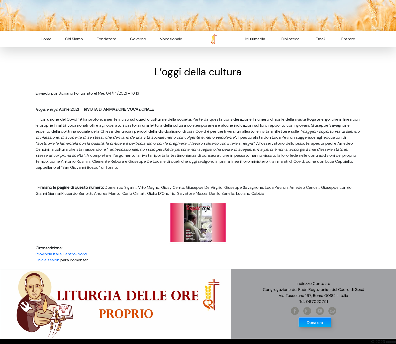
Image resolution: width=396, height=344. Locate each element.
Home (46, 39)
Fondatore (106, 39)
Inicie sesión (48, 260)
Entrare (348, 39)
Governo (138, 39)
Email (319, 39)
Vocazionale (171, 39)
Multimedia (255, 39)
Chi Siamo (74, 39)
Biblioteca (290, 39)
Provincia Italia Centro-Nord (61, 254)
